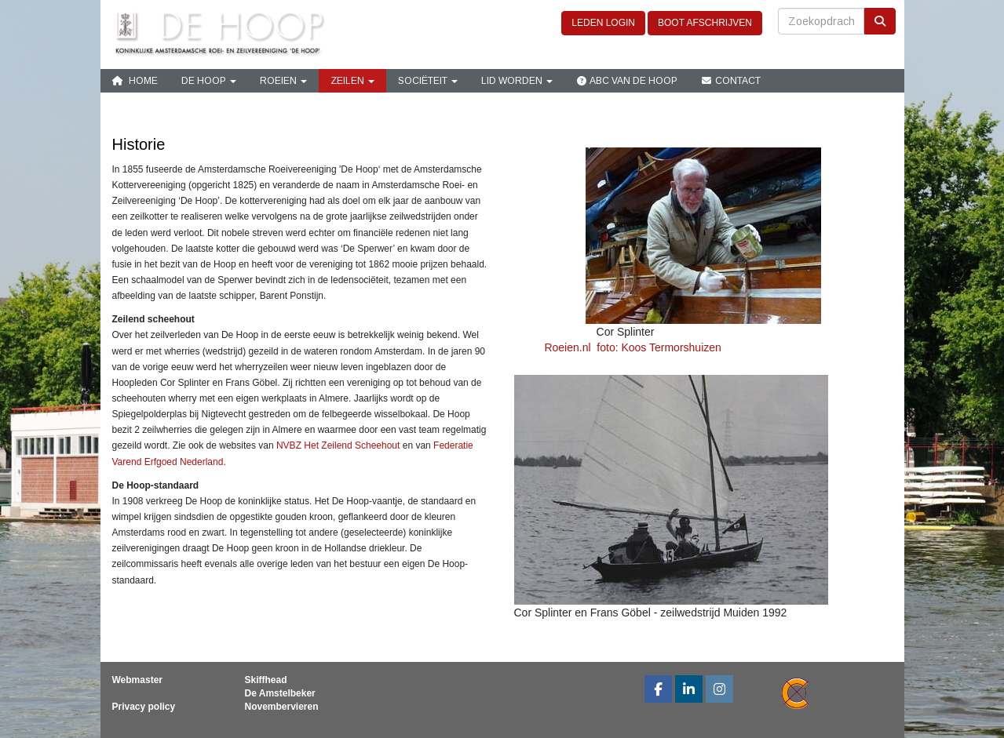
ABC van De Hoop (626, 80)
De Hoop (208, 80)
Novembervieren (282, 706)
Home (135, 80)
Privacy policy (144, 706)
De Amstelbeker (280, 693)
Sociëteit (428, 80)
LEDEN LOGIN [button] (603, 22)
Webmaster (137, 679)
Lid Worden (517, 80)
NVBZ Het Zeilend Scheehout (338, 445)
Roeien (283, 80)
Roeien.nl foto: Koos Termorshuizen (617, 347)
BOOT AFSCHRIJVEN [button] (705, 22)
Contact (731, 80)
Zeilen (352, 80)
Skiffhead (266, 679)
